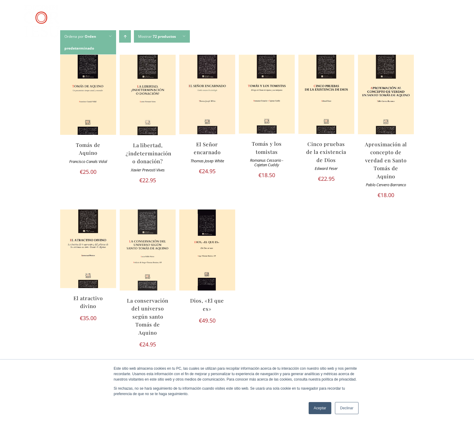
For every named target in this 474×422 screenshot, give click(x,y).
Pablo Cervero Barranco (386, 185)
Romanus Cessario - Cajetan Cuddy (266, 162)
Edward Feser (326, 168)
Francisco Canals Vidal (88, 161)
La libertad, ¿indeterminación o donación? (148, 153)
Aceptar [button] (320, 408)
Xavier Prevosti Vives (148, 170)
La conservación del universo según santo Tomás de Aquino (147, 316)
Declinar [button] (346, 408)
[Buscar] (445, 22)
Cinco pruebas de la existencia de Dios (326, 152)
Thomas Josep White (207, 161)
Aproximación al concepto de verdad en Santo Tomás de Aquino (386, 160)
